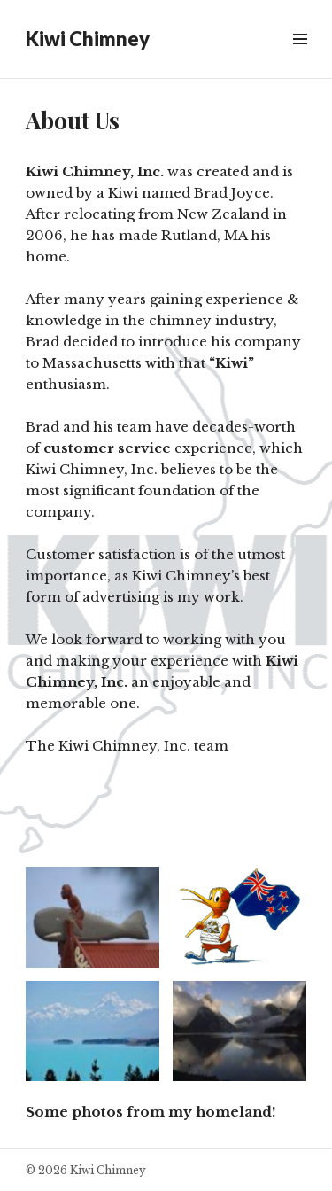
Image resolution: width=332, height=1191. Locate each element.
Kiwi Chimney (88, 39)
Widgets (299, 59)
